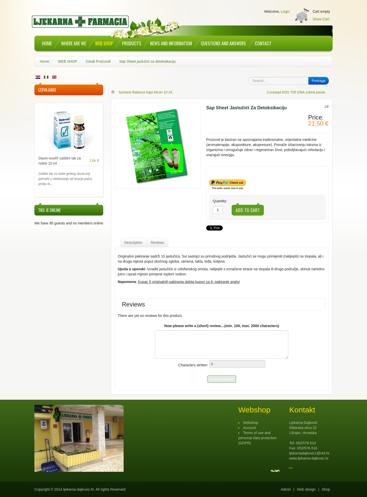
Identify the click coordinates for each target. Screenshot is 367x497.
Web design (306, 489)
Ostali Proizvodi (98, 61)
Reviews (157, 242)
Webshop (250, 423)
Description (133, 242)
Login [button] (285, 11)
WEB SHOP (67, 61)
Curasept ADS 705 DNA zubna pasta (296, 92)
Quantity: (220, 201)
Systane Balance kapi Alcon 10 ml (145, 92)
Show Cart (321, 19)
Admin (286, 489)
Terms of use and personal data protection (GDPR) (257, 438)
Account (249, 428)
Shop (326, 489)
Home (44, 61)
